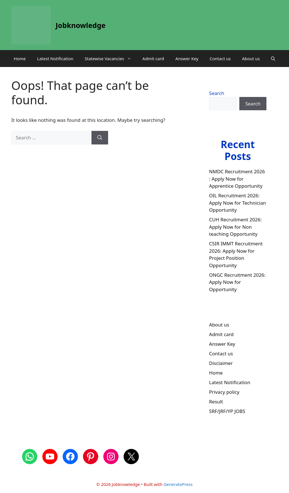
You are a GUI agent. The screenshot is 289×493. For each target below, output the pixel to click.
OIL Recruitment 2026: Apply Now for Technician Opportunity (237, 202)
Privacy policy (224, 392)
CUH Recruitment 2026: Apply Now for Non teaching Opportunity (235, 226)
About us (251, 58)
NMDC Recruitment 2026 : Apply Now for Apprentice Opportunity (237, 178)
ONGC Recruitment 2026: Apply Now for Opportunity (237, 282)
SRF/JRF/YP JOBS (227, 411)
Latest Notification (55, 58)
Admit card (153, 58)
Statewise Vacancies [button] (111, 58)
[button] (273, 58)
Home (20, 58)
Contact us (220, 58)
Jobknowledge (81, 25)
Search (216, 93)
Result (216, 401)
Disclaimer (221, 363)
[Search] (99, 137)
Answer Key (186, 58)
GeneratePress (177, 484)
